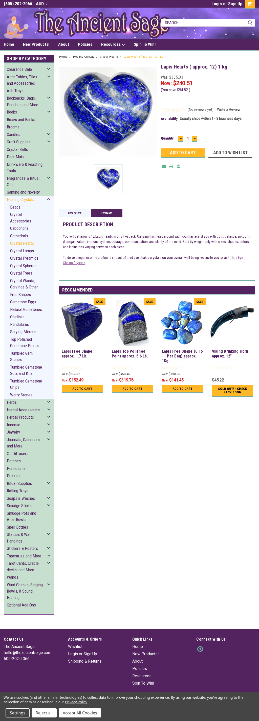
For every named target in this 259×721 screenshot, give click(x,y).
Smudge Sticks (19, 505)
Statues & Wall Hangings (19, 538)
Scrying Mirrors (23, 331)
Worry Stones (21, 394)
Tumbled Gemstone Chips (26, 384)
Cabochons (19, 228)
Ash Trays (15, 90)
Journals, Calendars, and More (23, 443)
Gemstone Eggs (23, 301)
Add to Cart (82, 389)
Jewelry (13, 432)
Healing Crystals (20, 199)
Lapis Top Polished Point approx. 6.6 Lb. (130, 353)
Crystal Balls (17, 149)
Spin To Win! (145, 44)
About (63, 44)
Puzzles (13, 475)
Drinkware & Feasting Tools (24, 167)
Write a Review (229, 109)
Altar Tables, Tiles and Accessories (22, 80)
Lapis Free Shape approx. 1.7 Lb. (77, 353)
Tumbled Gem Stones (21, 356)
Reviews (107, 213)
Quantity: (168, 138)
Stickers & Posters (22, 548)
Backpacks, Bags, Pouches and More (22, 101)
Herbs (12, 402)
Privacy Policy (76, 702)
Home (9, 44)
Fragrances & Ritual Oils (23, 181)
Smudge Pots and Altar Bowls (21, 516)
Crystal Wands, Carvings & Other (24, 284)
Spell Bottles (17, 527)
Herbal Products (20, 417)
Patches (14, 460)
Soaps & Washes (21, 498)
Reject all (44, 713)
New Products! (36, 44)
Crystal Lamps (22, 250)
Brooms (13, 126)
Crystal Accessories (20, 217)
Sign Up (235, 3)
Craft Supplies (19, 141)
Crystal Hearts (22, 243)
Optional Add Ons (21, 604)
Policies (85, 44)
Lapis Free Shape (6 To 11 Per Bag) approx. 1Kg (182, 356)
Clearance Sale (19, 69)
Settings (17, 713)
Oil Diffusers (17, 453)
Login (216, 3)
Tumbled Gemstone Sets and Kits (26, 370)
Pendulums (19, 324)
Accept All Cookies (80, 713)
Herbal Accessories (23, 409)
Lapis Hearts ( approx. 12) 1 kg (143, 56)
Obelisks (17, 316)
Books (12, 112)
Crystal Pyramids (24, 258)
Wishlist (75, 646)
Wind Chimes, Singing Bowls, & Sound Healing (25, 591)
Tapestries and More (24, 555)
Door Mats (15, 156)
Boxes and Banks (21, 119)
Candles (13, 134)
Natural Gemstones (26, 309)
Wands (12, 577)
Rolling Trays (17, 490)
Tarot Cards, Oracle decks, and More (23, 566)
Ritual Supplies (19, 483)
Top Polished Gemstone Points (24, 342)
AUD (42, 3)
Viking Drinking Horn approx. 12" (230, 353)
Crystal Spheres (23, 265)
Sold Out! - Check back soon (232, 390)
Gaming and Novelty (23, 192)
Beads (15, 207)
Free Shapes (20, 294)
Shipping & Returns (85, 661)
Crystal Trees (21, 273)
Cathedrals (19, 235)
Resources (113, 44)
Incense (13, 424)
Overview (74, 213)
